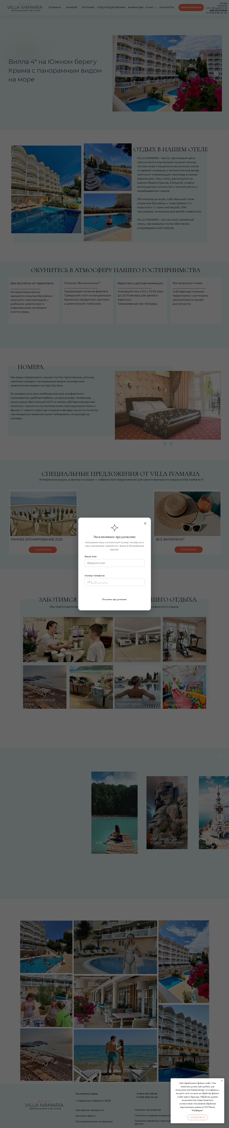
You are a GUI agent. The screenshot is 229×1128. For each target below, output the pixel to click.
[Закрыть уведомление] (221, 1080)
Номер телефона (94, 575)
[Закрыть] (145, 523)
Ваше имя (90, 556)
